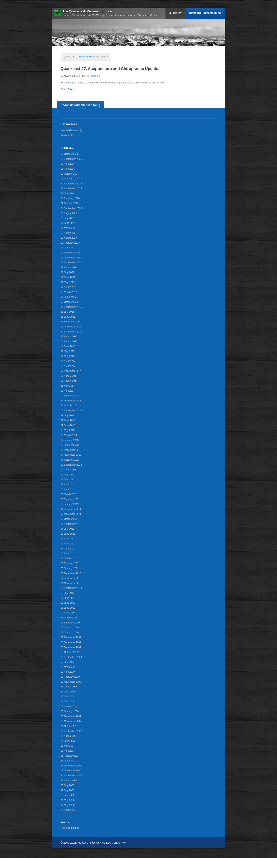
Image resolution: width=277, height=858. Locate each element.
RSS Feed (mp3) (70, 828)
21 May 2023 (68, 228)
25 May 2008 (68, 696)
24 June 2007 (68, 741)
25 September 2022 (71, 262)
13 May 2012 (68, 479)
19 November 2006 (71, 770)
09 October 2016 (70, 302)
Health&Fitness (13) (71, 130)
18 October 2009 (70, 652)
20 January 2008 (70, 711)
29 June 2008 (68, 691)
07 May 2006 (68, 805)
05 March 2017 (69, 292)
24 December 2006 (71, 765)
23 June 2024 (68, 193)
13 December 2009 (71, 642)
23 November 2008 (71, 682)
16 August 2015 (69, 341)
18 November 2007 (71, 721)
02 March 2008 (69, 706)
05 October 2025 (70, 154)
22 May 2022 (68, 282)
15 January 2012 (70, 504)
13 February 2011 (70, 563)
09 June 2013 (68, 420)
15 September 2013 (71, 410)
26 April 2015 (68, 361)
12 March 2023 (69, 237)
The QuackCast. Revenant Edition (87, 11)
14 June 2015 (68, 346)
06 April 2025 (68, 168)
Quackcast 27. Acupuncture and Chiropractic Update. (110, 68)
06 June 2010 (68, 607)
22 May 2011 (68, 538)
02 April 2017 (68, 287)
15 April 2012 (68, 489)
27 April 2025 (68, 163)
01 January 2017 (70, 297)
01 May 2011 (68, 543)
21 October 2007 (70, 726)
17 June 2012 (68, 474)
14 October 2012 (70, 459)
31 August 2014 (69, 376)
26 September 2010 (71, 588)
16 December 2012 (71, 450)
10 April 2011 (68, 553)
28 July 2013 (67, 415)
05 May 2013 (68, 430)
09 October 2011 (70, 519)
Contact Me (119, 842)
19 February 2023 (70, 242)
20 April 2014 (68, 390)
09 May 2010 (68, 612)
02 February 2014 (70, 395)
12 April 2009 (68, 671)
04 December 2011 (71, 509)
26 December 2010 (71, 573)
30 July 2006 (67, 785)
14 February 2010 (70, 622)
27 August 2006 (69, 780)
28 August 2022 (69, 267)
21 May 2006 (68, 800)
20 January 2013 (70, 445)
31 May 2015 (68, 351)
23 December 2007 (71, 716)
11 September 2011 (71, 524)
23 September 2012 (71, 464)
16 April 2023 (68, 233)
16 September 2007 (71, 731)
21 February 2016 (70, 321)
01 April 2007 (68, 750)
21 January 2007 (70, 760)
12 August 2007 (69, 736)
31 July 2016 (67, 311)
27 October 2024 (70, 173)
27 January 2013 (70, 440)
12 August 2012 (69, 469)
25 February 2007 (70, 756)
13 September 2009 (71, 657)
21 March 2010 (69, 617)
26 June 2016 (68, 316)
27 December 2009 (71, 637)
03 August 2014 (69, 380)
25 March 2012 (69, 494)
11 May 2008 (68, 701)
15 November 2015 (71, 326)
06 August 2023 (69, 213)
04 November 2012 (71, 454)
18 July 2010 (67, 593)
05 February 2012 (70, 499)
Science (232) (68, 135)
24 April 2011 (68, 548)
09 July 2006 (67, 790)
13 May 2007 (68, 745)
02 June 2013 (68, 425)
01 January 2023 (70, 247)
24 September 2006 (71, 775)
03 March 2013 (69, 435)
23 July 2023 (67, 218)
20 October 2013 (70, 405)
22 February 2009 (70, 676)
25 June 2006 (68, 795)
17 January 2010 (70, 627)
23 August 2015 (69, 336)
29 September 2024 (71, 183)
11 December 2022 (71, 252)
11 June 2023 (68, 223)
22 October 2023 (70, 203)
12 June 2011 (68, 533)
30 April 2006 (68, 810)
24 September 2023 (71, 208)
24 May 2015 (68, 356)
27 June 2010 (68, 598)
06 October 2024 (70, 178)
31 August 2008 (69, 686)
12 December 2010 (71, 578)
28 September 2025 (71, 159)
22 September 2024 (71, 188)
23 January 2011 (70, 568)
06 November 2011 (71, 514)
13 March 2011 (69, 558)
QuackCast (175, 12)
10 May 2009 (68, 667)
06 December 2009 (71, 647)
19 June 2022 (68, 277)
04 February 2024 (70, 198)
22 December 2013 (71, 400)
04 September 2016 (71, 307)
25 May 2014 (68, 385)
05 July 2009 (67, 662)
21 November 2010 (71, 583)
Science (95, 75)
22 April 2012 (68, 484)
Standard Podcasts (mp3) (205, 12)
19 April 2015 (68, 366)
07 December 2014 (71, 371)
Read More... (69, 89)
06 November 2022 (71, 257)
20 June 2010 (68, 602)
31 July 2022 (67, 272)
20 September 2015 (71, 331)
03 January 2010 (70, 632)
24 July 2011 (67, 528)
